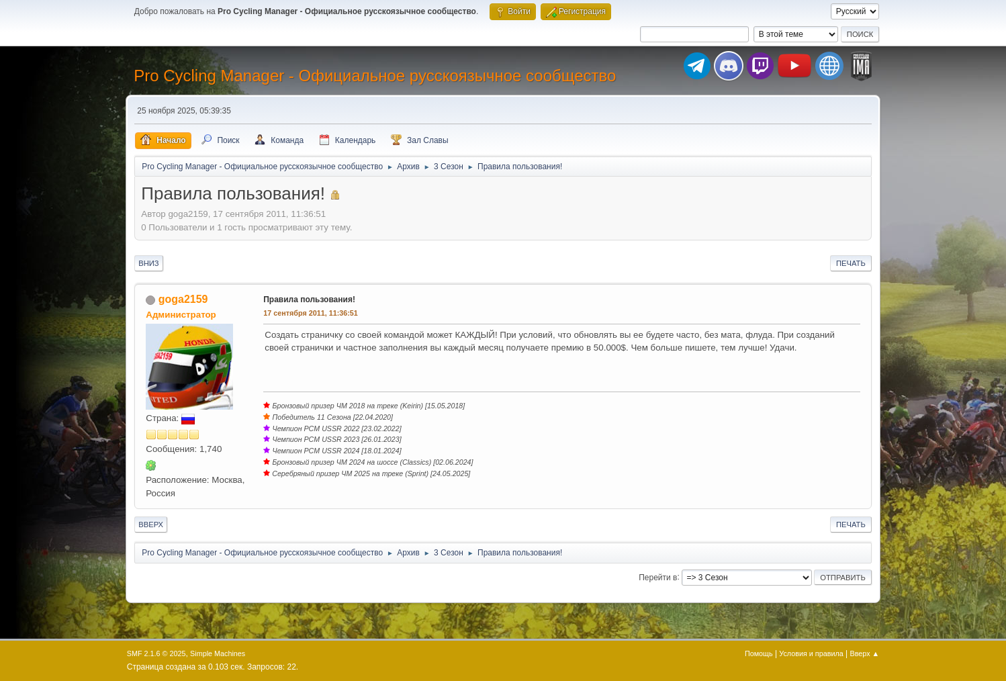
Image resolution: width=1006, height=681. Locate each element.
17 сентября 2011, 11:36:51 (310, 313)
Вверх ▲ (865, 653)
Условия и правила (811, 653)
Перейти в (658, 577)
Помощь (759, 653)
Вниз (148, 263)
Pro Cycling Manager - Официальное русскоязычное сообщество (375, 75)
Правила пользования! (309, 299)
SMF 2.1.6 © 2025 (156, 653)
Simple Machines (217, 653)
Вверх (150, 524)
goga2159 (183, 299)
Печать (851, 263)
